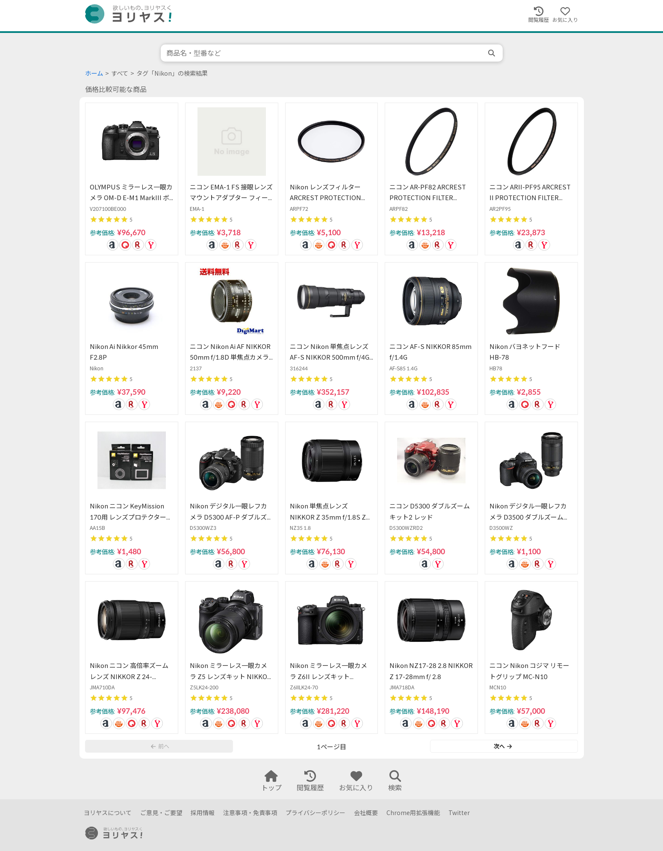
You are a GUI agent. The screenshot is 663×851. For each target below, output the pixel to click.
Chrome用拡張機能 (413, 812)
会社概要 (366, 812)
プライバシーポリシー (315, 812)
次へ (503, 746)
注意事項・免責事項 (250, 812)
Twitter (459, 812)
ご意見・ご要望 (161, 812)
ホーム (94, 73)
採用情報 (203, 812)
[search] (492, 53)
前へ (160, 746)
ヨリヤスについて (108, 812)
